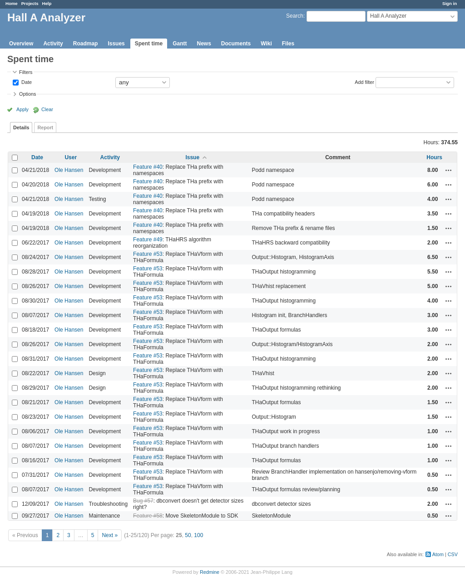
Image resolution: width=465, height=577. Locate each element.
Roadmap (85, 43)
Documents (236, 43)
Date (26, 81)
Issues (116, 43)
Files (288, 43)
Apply (22, 109)
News (204, 43)
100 (198, 535)
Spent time (149, 43)
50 (188, 535)
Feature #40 (148, 167)
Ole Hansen (68, 170)
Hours (434, 157)
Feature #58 (148, 516)
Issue (192, 157)
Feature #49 (148, 239)
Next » (110, 535)
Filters (25, 72)
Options (27, 94)
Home (11, 3)
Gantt (180, 43)
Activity (53, 43)
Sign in (449, 3)
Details (21, 127)
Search (294, 16)
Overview (21, 43)
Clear (47, 109)
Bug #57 (143, 501)
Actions (448, 170)
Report (45, 127)
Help (47, 3)
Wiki (266, 43)
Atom (438, 554)
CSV (453, 554)
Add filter (364, 81)
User (70, 157)
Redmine (209, 572)
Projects (30, 3)
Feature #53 (148, 254)
